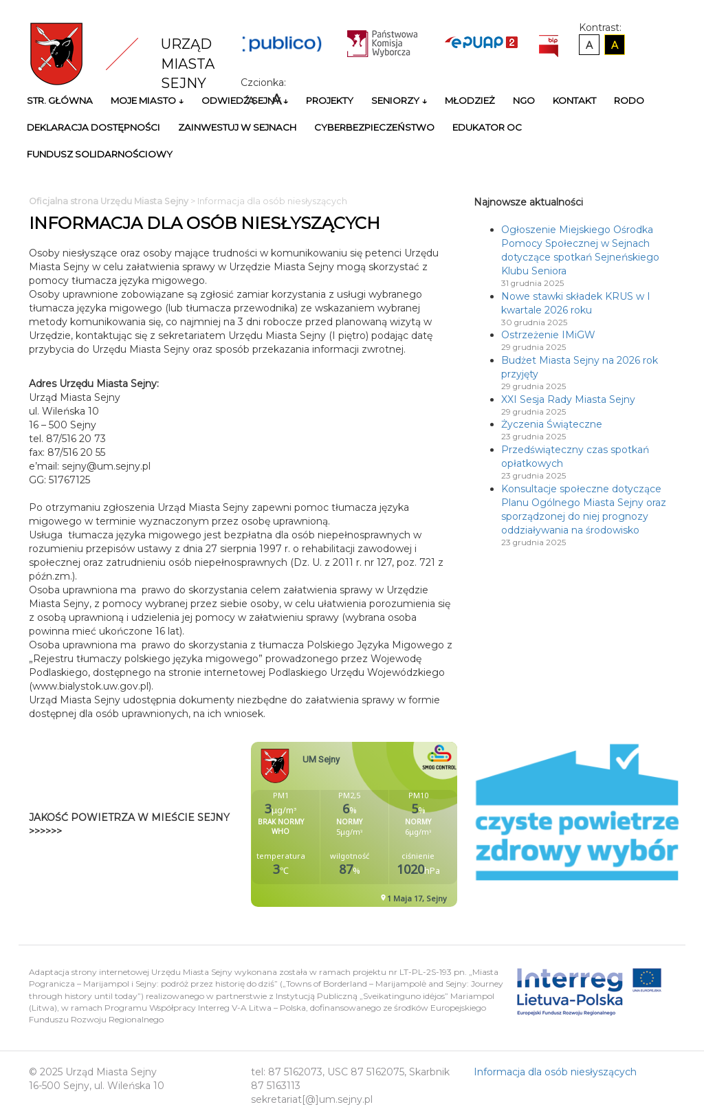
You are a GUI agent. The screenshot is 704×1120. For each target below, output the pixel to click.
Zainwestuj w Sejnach (237, 127)
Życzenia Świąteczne (551, 424)
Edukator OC (487, 127)
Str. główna (60, 100)
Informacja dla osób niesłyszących (555, 1072)
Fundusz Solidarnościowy (100, 154)
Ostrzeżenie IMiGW (548, 335)
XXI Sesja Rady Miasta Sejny (568, 399)
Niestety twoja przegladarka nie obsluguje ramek (388, 824)
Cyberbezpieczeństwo (374, 127)
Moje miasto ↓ (147, 100)
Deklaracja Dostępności (93, 127)
